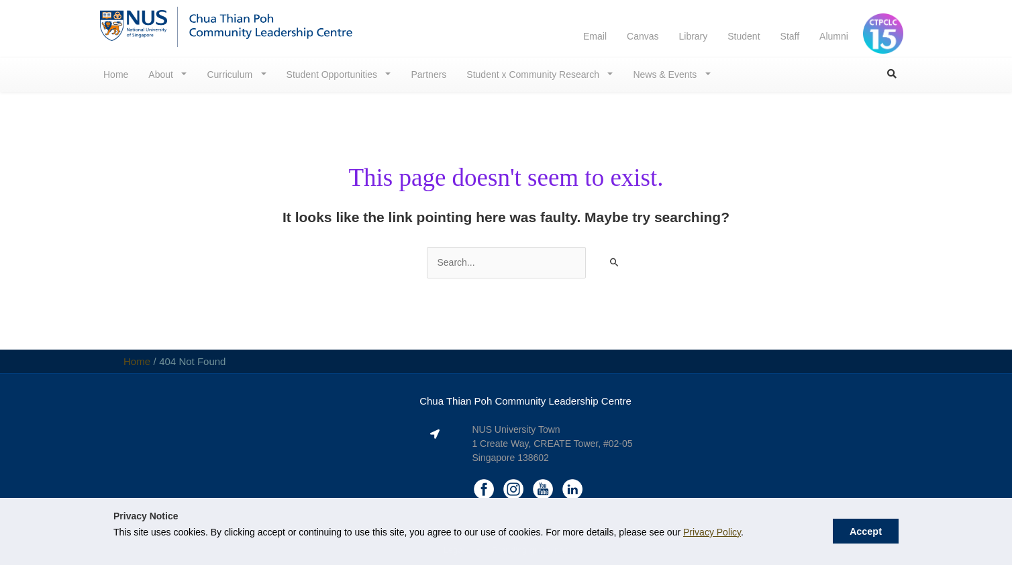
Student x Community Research (534, 74)
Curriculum (231, 74)
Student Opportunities (333, 74)
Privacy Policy (712, 532)
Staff (790, 36)
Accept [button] (866, 531)
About (161, 74)
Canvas (642, 36)
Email (595, 36)
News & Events (666, 74)
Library (692, 36)
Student (743, 36)
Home (115, 74)
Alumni (833, 36)
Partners (428, 74)
